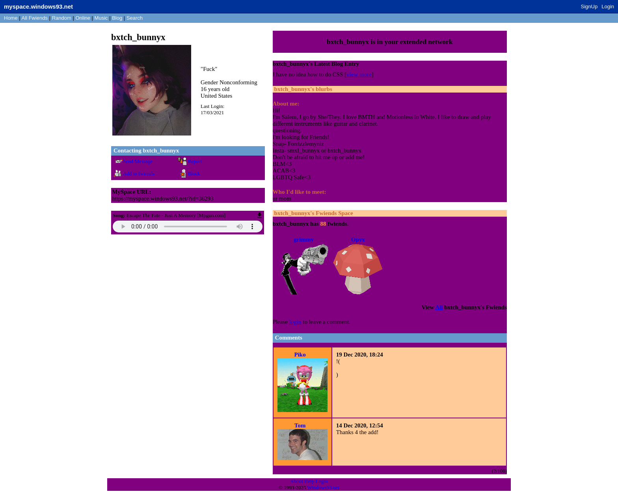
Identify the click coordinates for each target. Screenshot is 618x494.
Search (135, 18)
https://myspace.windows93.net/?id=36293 (163, 198)
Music (101, 18)
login (295, 322)
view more (359, 74)
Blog (117, 18)
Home (11, 18)
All (35, 18)
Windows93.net (323, 487)
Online (82, 18)
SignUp (589, 6)
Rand (61, 18)
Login (607, 6)
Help (309, 481)
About (296, 481)
